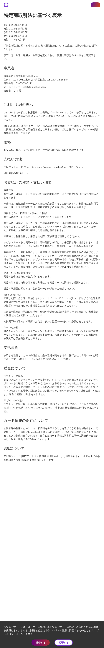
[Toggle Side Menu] (95, 4)
